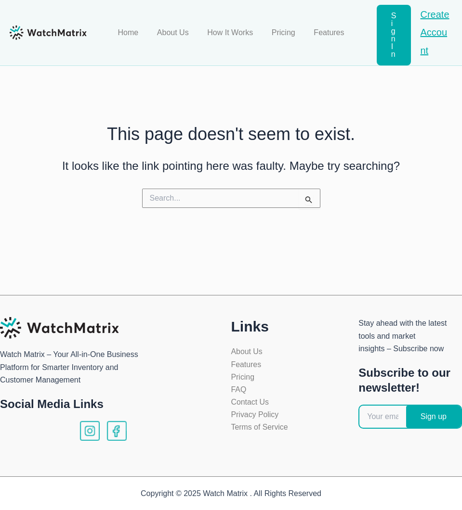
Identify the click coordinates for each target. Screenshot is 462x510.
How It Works (230, 32)
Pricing (280, 32)
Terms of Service (260, 428)
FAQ (239, 390)
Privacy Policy (255, 415)
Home (134, 32)
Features (322, 32)
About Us (176, 32)
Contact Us (250, 402)
